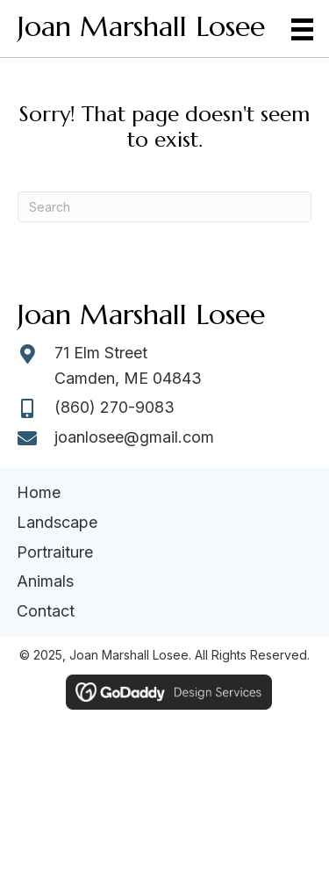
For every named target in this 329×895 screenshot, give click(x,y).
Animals (45, 581)
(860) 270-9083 (114, 407)
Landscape (57, 522)
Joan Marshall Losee (141, 26)
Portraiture (55, 552)
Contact (46, 611)
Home (39, 492)
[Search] (164, 206)
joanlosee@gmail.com (134, 437)
